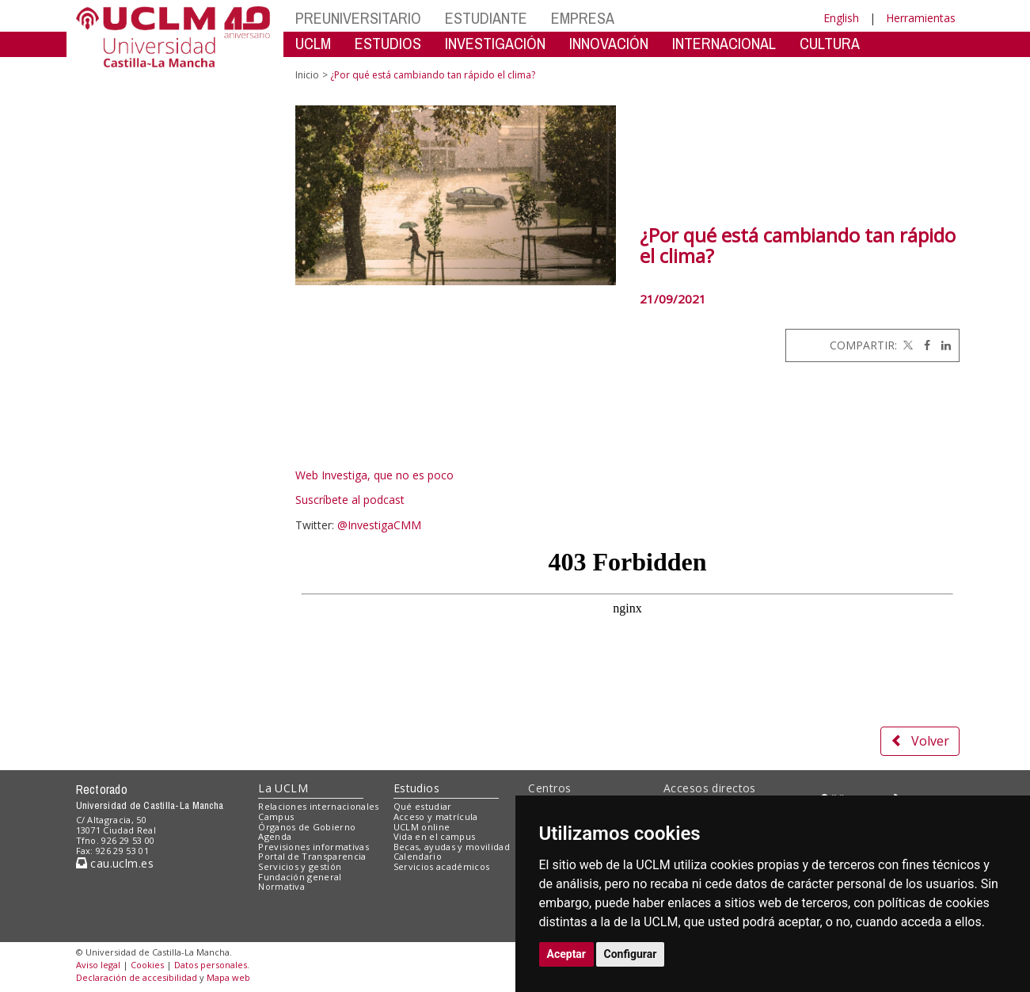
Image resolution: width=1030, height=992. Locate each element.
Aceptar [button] (567, 954)
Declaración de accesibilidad (136, 977)
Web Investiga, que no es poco (374, 475)
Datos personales (210, 965)
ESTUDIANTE (486, 18)
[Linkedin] (942, 345)
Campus (276, 816)
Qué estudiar (422, 806)
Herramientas (921, 17)
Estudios (416, 788)
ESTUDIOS (388, 43)
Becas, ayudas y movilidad (451, 847)
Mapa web (228, 977)
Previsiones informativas (313, 847)
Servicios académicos (441, 866)
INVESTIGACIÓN (495, 43)
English (841, 17)
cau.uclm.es (115, 863)
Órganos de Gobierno (306, 827)
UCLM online (421, 827)
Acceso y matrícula (435, 816)
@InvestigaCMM (379, 524)
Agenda (274, 836)
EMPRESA (582, 18)
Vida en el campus (434, 836)
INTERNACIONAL (724, 43)
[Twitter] (906, 345)
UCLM (313, 43)
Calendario (417, 856)
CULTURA (830, 43)
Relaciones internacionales (318, 806)
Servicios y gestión (299, 866)
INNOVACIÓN (608, 43)
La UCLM (283, 788)
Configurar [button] (630, 954)
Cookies (147, 965)
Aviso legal (98, 965)
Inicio (307, 75)
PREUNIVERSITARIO (358, 18)
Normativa (281, 886)
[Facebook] (923, 345)
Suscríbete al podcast (350, 499)
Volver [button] (920, 741)
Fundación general (300, 877)
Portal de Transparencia (312, 856)
